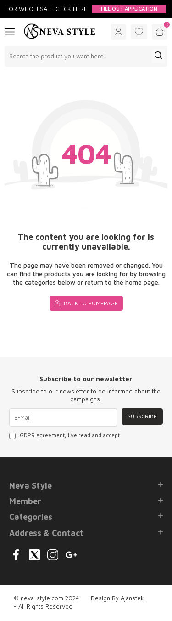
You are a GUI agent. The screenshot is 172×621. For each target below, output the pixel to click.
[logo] (59, 32)
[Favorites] (139, 32)
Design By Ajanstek (117, 598)
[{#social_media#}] (16, 555)
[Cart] (159, 32)
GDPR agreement (42, 435)
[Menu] (10, 31)
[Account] (118, 32)
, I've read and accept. (65, 435)
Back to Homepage (86, 303)
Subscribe (142, 416)
